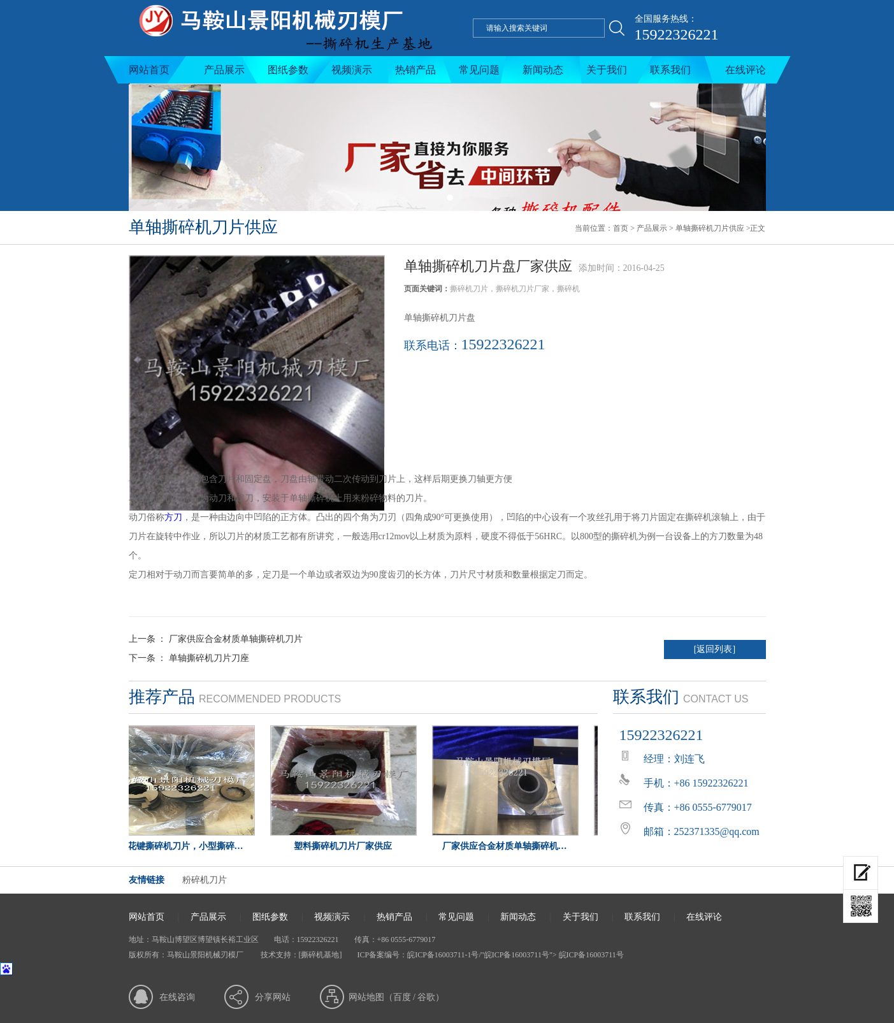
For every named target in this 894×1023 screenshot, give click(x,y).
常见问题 (479, 69)
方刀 (173, 517)
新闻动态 (543, 69)
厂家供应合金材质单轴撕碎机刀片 (236, 639)
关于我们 (606, 69)
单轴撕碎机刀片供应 (709, 228)
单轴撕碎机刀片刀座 (209, 658)
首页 (620, 228)
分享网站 (273, 997)
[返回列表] (714, 649)
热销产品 (415, 69)
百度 (402, 997)
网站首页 (149, 69)
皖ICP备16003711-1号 (443, 954)
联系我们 (670, 69)
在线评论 (745, 69)
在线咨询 (177, 997)
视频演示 (351, 69)
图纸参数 (288, 69)
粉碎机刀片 (204, 880)
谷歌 (426, 997)
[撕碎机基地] (320, 954)
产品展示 (224, 69)
